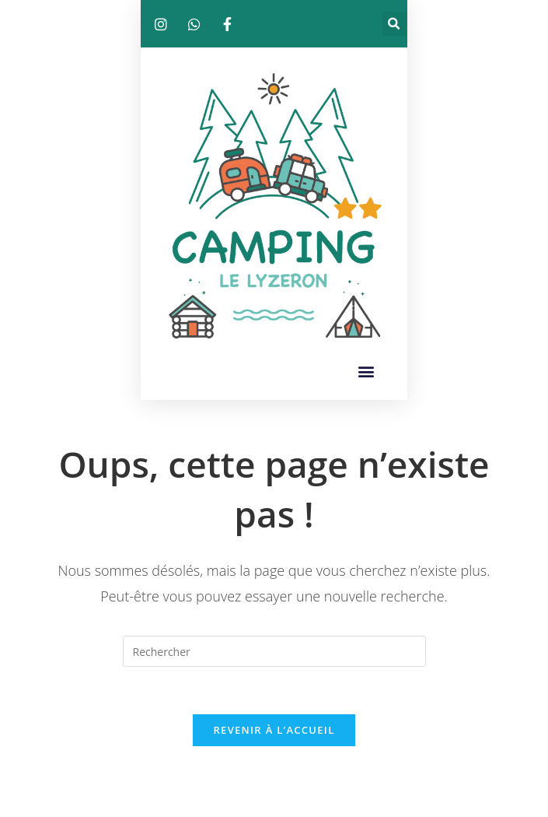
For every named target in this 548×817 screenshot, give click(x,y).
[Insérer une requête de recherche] (274, 651)
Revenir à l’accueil (273, 730)
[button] (394, 24)
